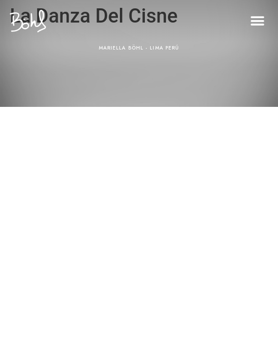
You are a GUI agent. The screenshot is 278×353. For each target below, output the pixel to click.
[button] (257, 21)
